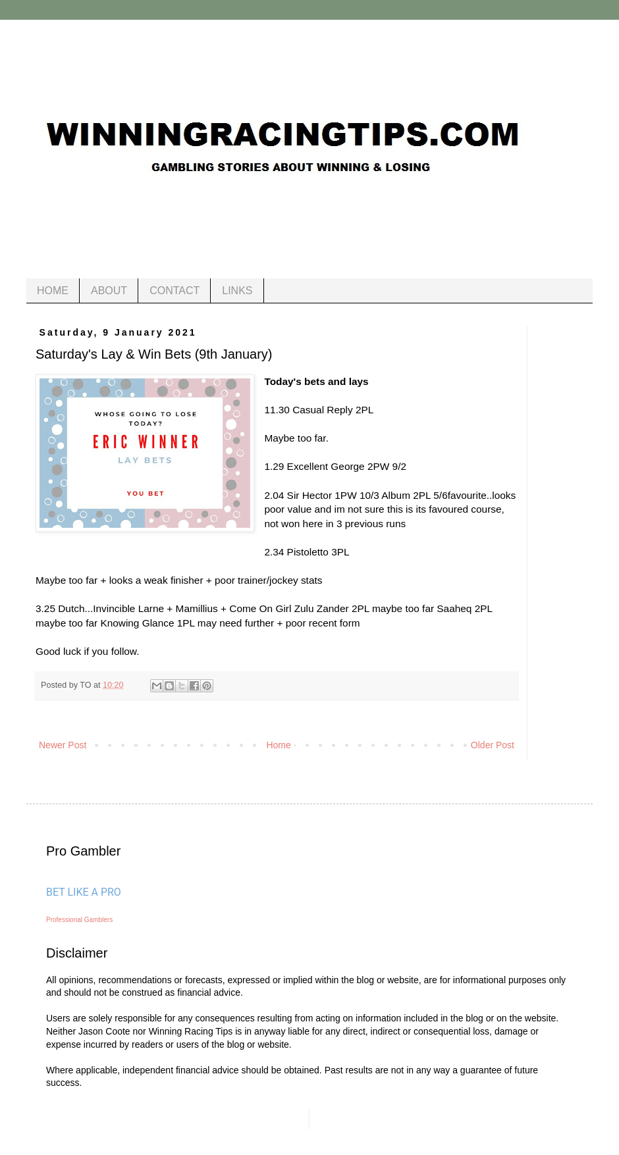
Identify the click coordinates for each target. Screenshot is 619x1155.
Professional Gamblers (79, 919)
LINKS (237, 290)
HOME (52, 290)
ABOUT (109, 290)
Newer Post (62, 745)
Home (278, 745)
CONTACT (174, 290)
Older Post (492, 745)
